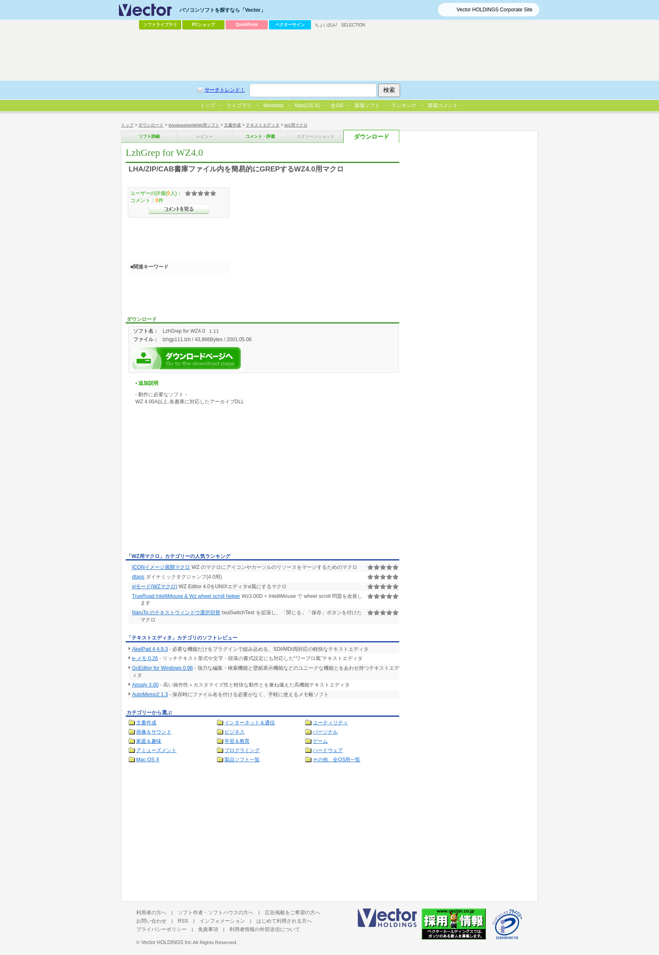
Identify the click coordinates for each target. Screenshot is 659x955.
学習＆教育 (237, 741)
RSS (183, 921)
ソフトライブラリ (160, 24)
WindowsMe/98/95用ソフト (194, 125)
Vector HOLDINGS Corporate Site (494, 10)
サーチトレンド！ (225, 90)
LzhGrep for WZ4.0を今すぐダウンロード (187, 358)
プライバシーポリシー (161, 929)
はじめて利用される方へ (284, 921)
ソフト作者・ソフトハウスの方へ (215, 913)
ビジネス (234, 732)
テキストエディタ (262, 125)
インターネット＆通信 (249, 723)
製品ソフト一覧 (242, 760)
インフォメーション (222, 921)
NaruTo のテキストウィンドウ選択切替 (176, 613)
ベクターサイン (290, 24)
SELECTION (353, 25)
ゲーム (320, 741)
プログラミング (242, 750)
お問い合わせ (151, 921)
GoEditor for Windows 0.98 (162, 668)
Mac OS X (147, 760)
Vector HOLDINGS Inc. (167, 942)
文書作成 (232, 125)
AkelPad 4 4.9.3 (150, 649)
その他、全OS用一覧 (337, 760)
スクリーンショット (316, 136)
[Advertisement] (196, 487)
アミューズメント (156, 750)
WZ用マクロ (295, 125)
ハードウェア (328, 750)
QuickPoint (247, 24)
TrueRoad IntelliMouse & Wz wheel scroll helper (186, 596)
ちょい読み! (326, 25)
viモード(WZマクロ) (154, 586)
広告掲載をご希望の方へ (292, 913)
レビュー (204, 136)
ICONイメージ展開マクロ (161, 567)
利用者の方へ (151, 913)
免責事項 (208, 929)
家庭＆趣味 (148, 741)
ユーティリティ (330, 723)
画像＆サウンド (153, 732)
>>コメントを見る (178, 209)
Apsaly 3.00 (145, 685)
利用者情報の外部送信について (264, 929)
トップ (127, 125)
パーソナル (325, 732)
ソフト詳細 (149, 136)
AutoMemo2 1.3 (150, 694)
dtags (138, 577)
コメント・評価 (260, 136)
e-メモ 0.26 (145, 658)
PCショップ (203, 24)
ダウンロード (150, 125)
